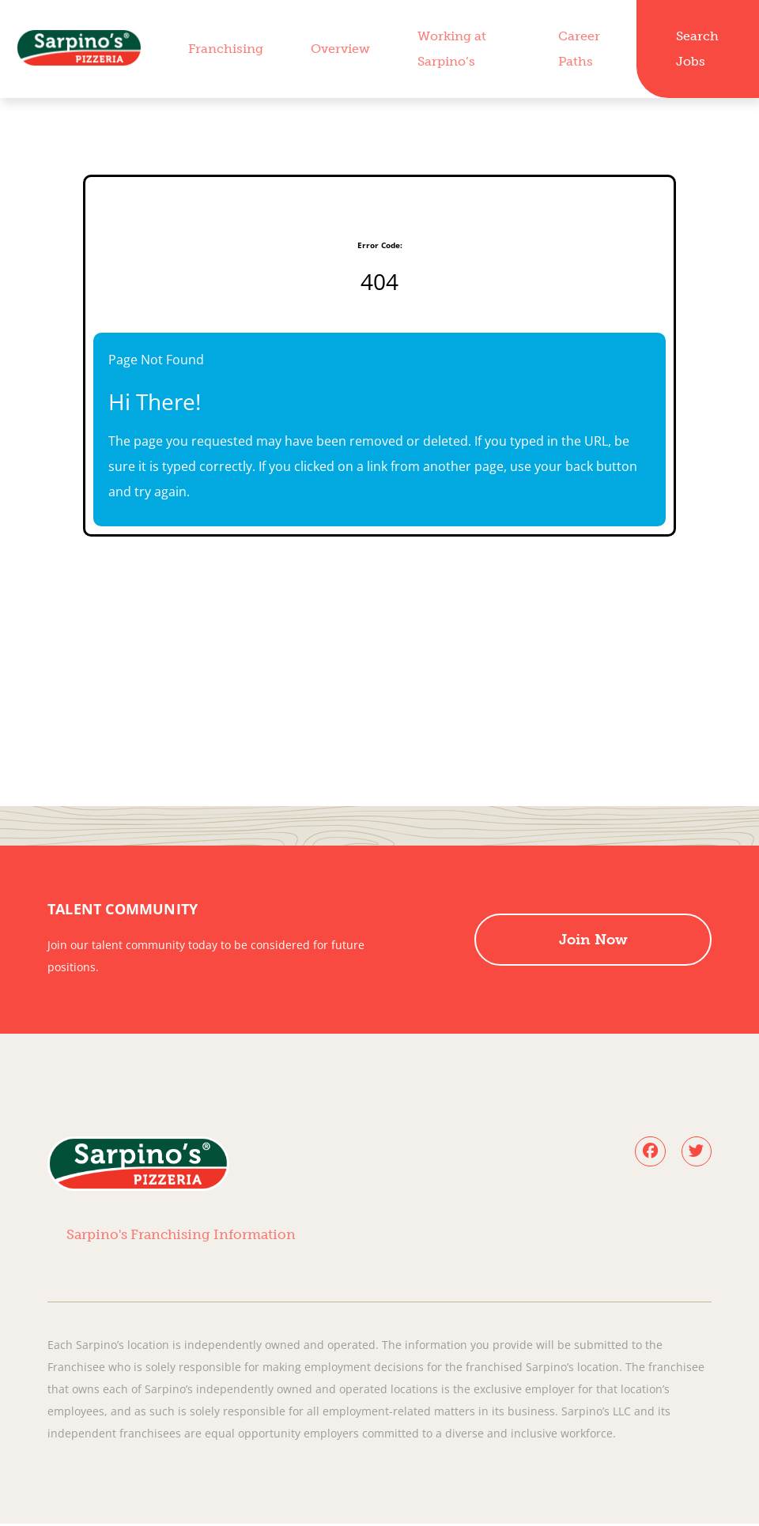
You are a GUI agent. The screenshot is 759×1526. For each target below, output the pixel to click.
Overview (340, 48)
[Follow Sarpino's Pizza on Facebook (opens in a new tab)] (648, 1152)
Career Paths (579, 48)
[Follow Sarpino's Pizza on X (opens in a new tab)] (696, 1152)
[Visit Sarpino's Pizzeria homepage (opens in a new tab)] (79, 49)
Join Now (593, 939)
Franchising (225, 48)
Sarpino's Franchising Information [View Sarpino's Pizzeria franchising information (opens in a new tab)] (178, 1235)
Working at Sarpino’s (451, 48)
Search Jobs (697, 48)
